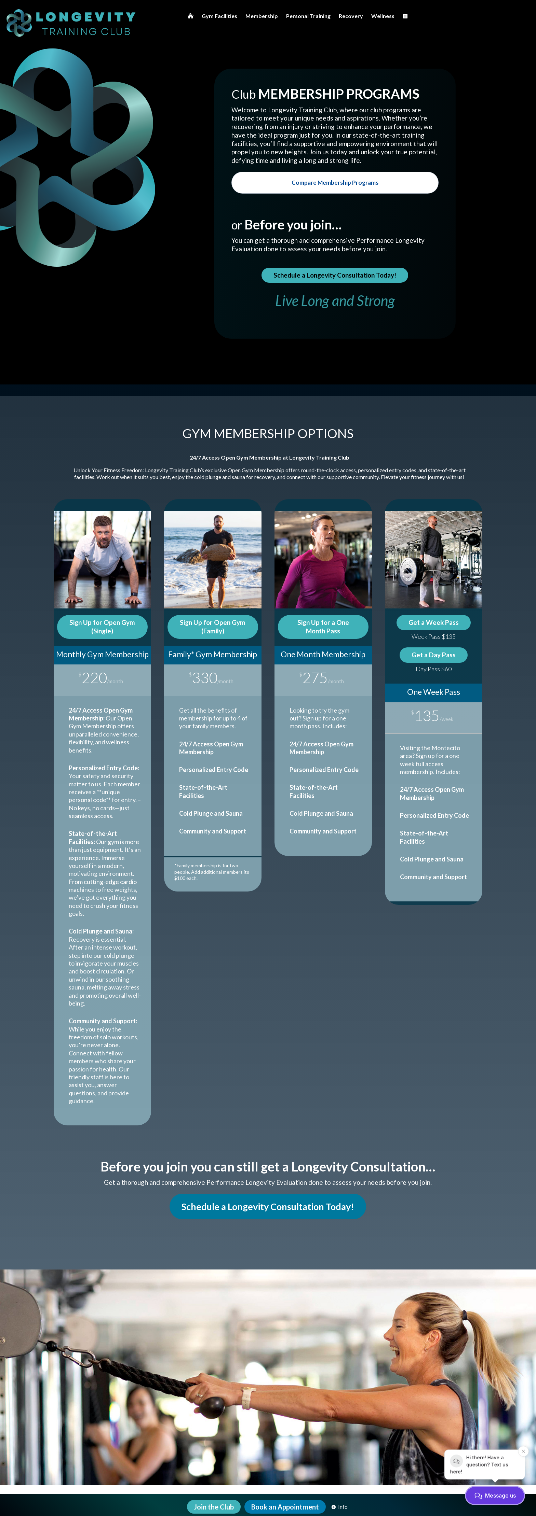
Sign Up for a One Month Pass (323, 626)
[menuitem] (190, 16)
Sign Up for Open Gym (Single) (102, 626)
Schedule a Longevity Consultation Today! (334, 275)
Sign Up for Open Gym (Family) (212, 626)
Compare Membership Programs (335, 182)
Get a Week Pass (433, 622)
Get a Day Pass (434, 655)
